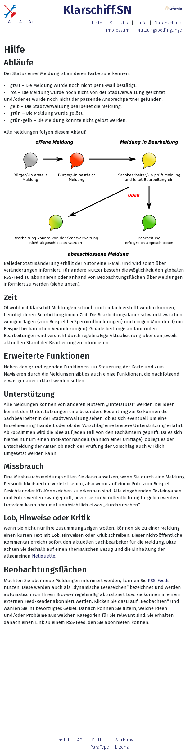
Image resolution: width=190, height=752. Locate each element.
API (80, 740)
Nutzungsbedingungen (161, 30)
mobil (63, 740)
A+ (31, 21)
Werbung (124, 740)
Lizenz (122, 747)
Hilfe (141, 23)
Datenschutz (167, 23)
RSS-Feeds (159, 580)
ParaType (99, 747)
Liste (97, 23)
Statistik (119, 23)
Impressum (117, 30)
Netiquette (43, 556)
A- (10, 21)
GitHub (99, 740)
